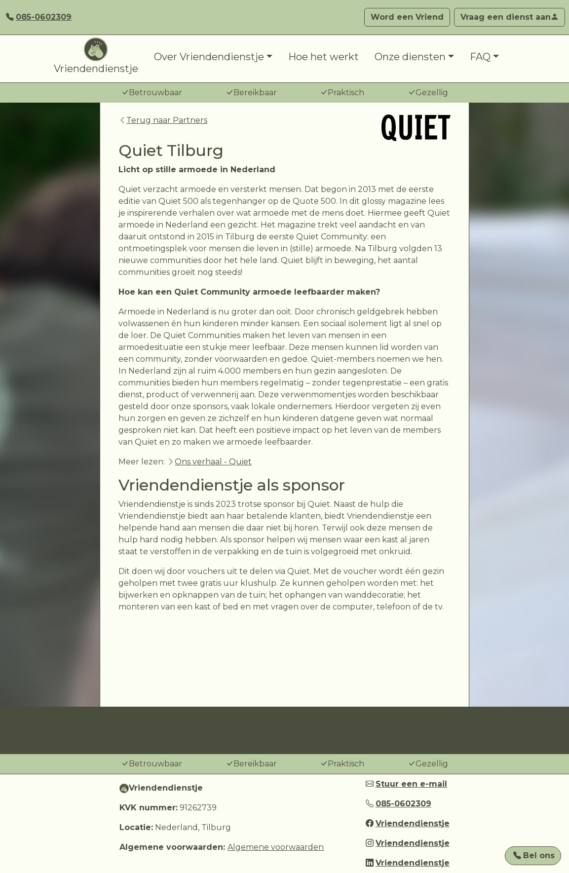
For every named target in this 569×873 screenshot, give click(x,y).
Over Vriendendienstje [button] (209, 57)
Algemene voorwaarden (276, 847)
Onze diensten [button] (410, 57)
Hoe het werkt (323, 57)
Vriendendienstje (96, 56)
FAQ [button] (480, 57)
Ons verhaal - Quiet (213, 461)
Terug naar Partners (162, 120)
